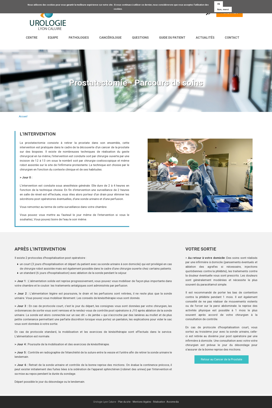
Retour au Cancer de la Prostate (221, 359)
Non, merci (223, 9)
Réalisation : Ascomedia (166, 402)
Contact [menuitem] (232, 37)
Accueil (23, 116)
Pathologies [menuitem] (79, 37)
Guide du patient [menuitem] (172, 37)
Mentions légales (142, 402)
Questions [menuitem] (140, 37)
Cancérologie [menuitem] (110, 37)
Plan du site (124, 402)
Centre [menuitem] (31, 37)
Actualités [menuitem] (205, 37)
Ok (218, 4)
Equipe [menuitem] (53, 37)
